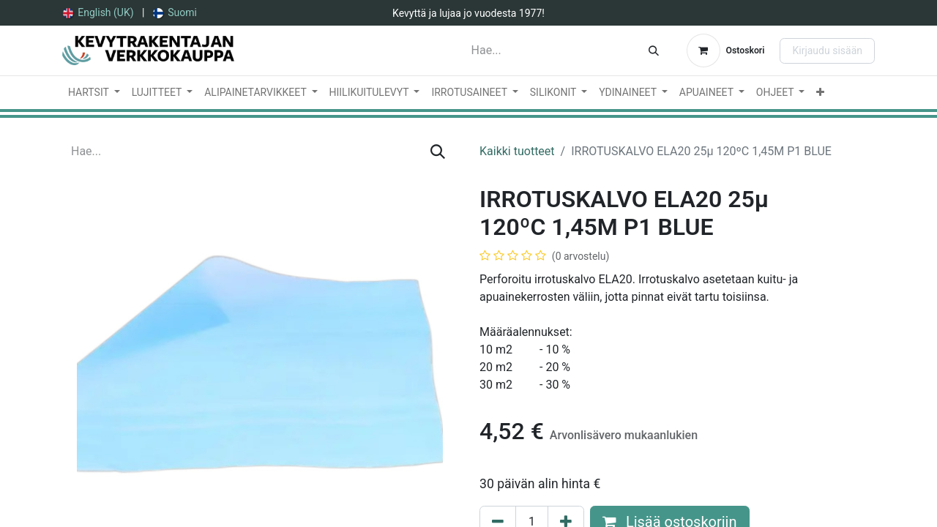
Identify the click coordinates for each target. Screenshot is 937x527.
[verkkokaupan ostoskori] (725, 50)
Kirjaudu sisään (827, 50)
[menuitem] (98, 13)
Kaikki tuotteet (517, 151)
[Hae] (653, 50)
